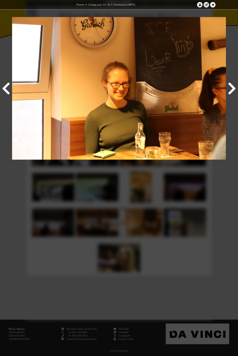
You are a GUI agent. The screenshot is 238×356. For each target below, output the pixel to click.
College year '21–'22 (99, 4)
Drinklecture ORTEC (125, 4)
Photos (80, 4)
